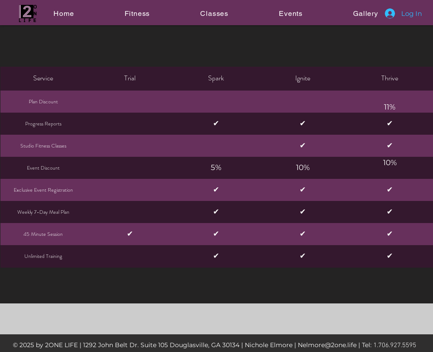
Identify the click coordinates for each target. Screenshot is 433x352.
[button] (137, 13)
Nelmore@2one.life (327, 345)
